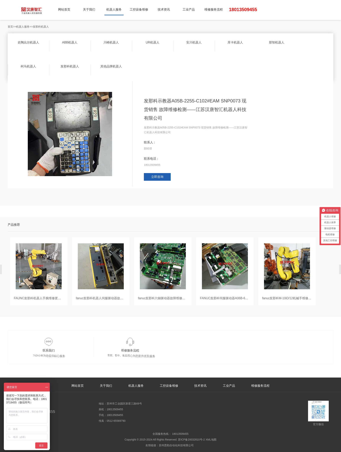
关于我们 (89, 9)
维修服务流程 (213, 9)
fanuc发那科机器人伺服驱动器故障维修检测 (105, 298)
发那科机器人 (41, 26)
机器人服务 (114, 9)
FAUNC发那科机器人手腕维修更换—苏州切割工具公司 (51, 298)
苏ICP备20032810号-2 (191, 439)
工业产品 (189, 9)
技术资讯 (164, 9)
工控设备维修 (139, 9)
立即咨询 (157, 176)
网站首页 (64, 9)
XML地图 (211, 439)
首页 (10, 26)
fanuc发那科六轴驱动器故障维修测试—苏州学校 (171, 298)
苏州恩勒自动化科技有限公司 (176, 445)
